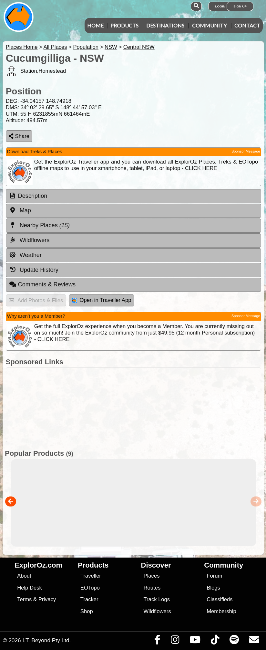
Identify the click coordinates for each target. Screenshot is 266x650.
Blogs (213, 588)
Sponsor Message (245, 151)
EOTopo (90, 588)
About (24, 576)
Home (95, 25)
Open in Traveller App (101, 300)
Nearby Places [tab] (39, 225)
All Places (55, 47)
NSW (111, 47)
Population (85, 47)
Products (124, 25)
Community (209, 25)
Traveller (90, 576)
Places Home (22, 47)
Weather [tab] (25, 255)
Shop (86, 611)
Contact (247, 25)
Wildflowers (157, 611)
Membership (221, 611)
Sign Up (240, 6)
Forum (214, 576)
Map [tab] (20, 210)
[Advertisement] (136, 404)
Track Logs (157, 599)
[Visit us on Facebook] (157, 641)
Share (19, 136)
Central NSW (139, 47)
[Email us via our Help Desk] (254, 641)
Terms (24, 599)
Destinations (165, 25)
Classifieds (219, 599)
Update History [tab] (33, 269)
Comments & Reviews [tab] (42, 284)
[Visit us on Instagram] (174, 641)
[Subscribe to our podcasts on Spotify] (234, 641)
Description (32, 196)
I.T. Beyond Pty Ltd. (46, 640)
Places (152, 576)
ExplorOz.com (38, 565)
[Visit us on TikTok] (214, 641)
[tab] (133, 196)
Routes (152, 588)
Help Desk (29, 588)
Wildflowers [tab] (29, 240)
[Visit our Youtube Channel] (195, 641)
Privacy (47, 599)
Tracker (89, 599)
